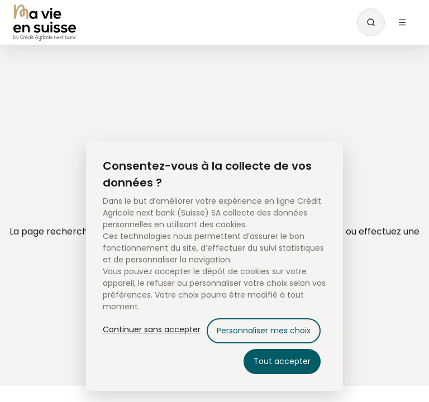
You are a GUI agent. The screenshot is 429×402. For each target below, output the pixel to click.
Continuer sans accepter (152, 329)
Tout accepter (282, 361)
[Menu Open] (402, 22)
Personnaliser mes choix (264, 330)
